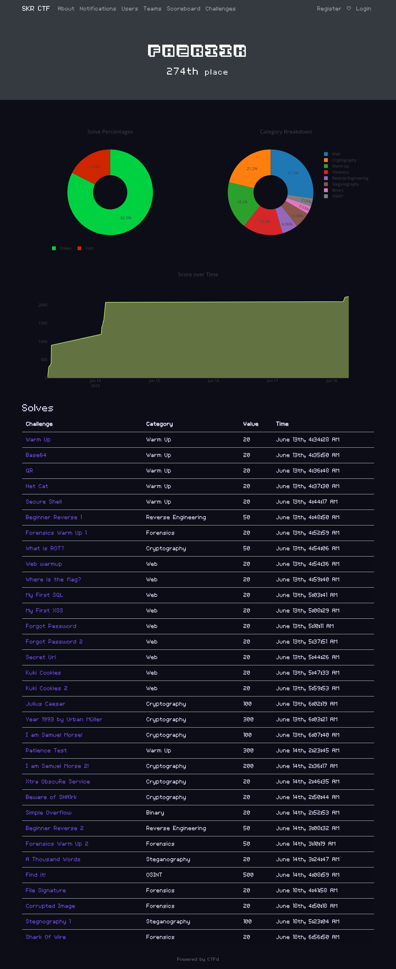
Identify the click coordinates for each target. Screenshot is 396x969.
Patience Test (46, 751)
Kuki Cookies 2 (47, 688)
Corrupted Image (50, 906)
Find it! (36, 875)
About (66, 9)
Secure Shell (44, 502)
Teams (153, 9)
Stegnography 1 (48, 922)
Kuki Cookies (44, 673)
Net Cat (37, 486)
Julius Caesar (46, 704)
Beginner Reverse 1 (54, 517)
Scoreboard (184, 9)
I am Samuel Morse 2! (57, 766)
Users (130, 9)
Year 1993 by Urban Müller (64, 719)
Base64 (36, 455)
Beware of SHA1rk (51, 797)
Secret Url (41, 657)
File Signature (46, 890)
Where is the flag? (53, 580)
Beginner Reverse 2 (55, 828)
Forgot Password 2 (54, 642)
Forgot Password (51, 626)
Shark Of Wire (46, 937)
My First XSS (44, 611)
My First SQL (45, 595)
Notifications (98, 9)
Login (364, 9)
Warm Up (38, 440)
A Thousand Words (53, 859)
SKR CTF (36, 8)
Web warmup (44, 564)
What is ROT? (45, 548)
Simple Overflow (49, 813)
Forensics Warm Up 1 (56, 533)
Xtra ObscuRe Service (58, 782)
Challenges (221, 9)
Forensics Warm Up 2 (57, 844)
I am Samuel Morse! (54, 735)
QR (29, 471)
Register (329, 9)
